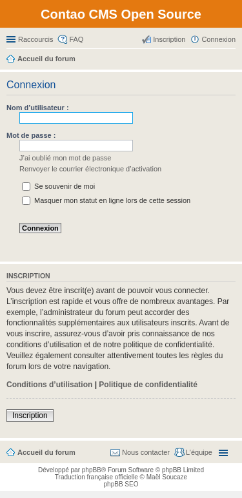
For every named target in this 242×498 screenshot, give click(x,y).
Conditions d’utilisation (49, 384)
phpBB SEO (121, 484)
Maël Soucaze (166, 477)
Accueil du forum (46, 452)
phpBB (91, 470)
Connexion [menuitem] (218, 39)
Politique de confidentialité (148, 384)
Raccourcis (35, 39)
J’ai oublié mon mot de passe (65, 158)
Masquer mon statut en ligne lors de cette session (106, 200)
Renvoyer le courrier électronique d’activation (90, 169)
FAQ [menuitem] (76, 39)
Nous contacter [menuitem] (146, 452)
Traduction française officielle (96, 477)
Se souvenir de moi (58, 186)
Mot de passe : (30, 135)
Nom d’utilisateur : (37, 107)
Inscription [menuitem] (169, 39)
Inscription (30, 415)
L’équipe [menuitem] (199, 452)
